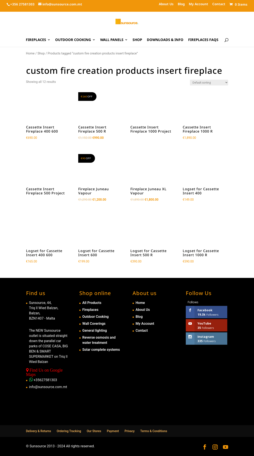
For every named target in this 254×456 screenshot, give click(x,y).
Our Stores (94, 431)
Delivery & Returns (38, 431)
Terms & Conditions (153, 431)
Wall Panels (111, 40)
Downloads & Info (165, 40)
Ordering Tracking (69, 431)
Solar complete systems (101, 350)
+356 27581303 (22, 4)
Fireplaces (36, 40)
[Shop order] (209, 82)
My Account (198, 4)
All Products (91, 303)
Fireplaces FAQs (203, 40)
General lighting (94, 330)
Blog (181, 4)
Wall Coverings (94, 323)
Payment (113, 431)
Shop (137, 40)
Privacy (129, 431)
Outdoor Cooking (73, 40)
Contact (218, 4)
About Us (166, 4)
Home (30, 53)
